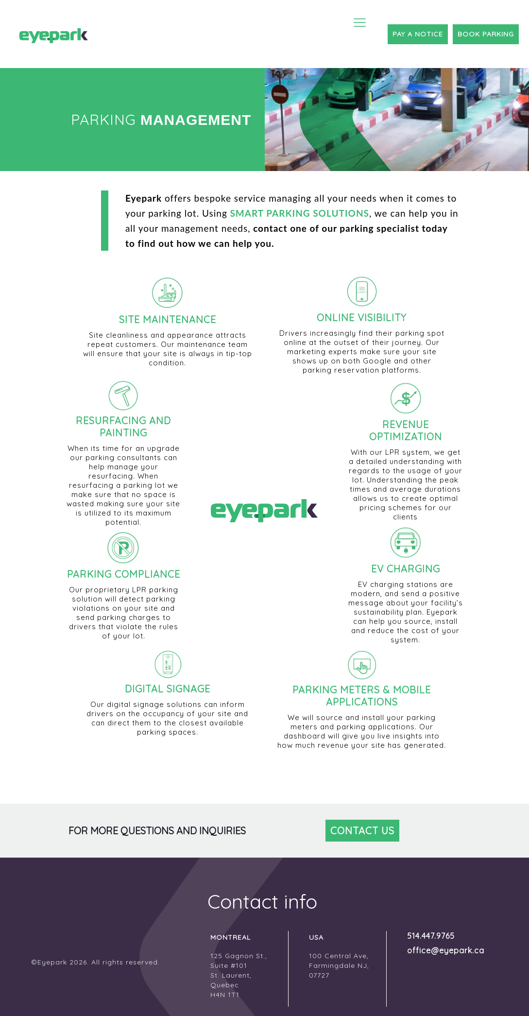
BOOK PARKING (486, 34)
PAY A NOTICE (417, 34)
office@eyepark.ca (437, 950)
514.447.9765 (431, 936)
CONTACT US (362, 831)
